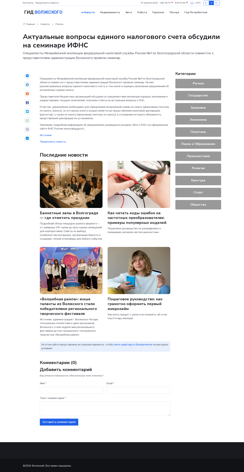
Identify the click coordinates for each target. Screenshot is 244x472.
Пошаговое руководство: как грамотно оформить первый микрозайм (135, 303)
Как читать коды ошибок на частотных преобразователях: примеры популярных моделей (137, 217)
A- (206, 3)
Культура (198, 180)
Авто (129, 12)
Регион (59, 23)
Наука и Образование (198, 143)
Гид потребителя (196, 12)
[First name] (72, 388)
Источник (46, 134)
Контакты (28, 3)
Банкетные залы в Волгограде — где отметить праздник (69, 215)
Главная (29, 23)
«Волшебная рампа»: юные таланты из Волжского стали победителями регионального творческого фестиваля (68, 305)
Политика (198, 131)
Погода (174, 12)
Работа (142, 12)
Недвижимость (110, 12)
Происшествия (198, 155)
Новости (89, 12)
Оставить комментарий (59, 420)
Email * (110, 382)
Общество (198, 204)
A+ (216, 3)
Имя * (43, 382)
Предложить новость (47, 3)
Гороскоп (158, 12)
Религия (198, 167)
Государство (198, 95)
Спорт (198, 192)
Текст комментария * (53, 396)
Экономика (198, 119)
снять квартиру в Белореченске (133, 343)
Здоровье (198, 107)
